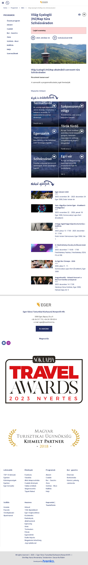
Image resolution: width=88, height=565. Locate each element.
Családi (10, 29)
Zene (9, 37)
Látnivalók (9, 469)
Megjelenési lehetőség (33, 540)
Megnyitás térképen (38, 91)
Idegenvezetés (30, 489)
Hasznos (29, 502)
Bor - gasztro (73, 469)
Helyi (9, 49)
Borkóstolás (71, 478)
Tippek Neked (30, 491)
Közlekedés (29, 515)
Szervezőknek (12, 53)
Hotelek (6, 507)
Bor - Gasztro (12, 33)
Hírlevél (27, 507)
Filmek (27, 532)
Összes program (13, 21)
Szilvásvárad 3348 (65, 38)
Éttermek (70, 475)
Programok (14, 8)
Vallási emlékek (30, 486)
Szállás (7, 502)
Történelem (29, 529)
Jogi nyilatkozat (30, 543)
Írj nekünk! (44, 329)
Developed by (44, 561)
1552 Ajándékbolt (31, 510)
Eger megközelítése (32, 513)
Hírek (26, 527)
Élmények (29, 469)
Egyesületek (29, 535)
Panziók (7, 510)
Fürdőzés (28, 475)
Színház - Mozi (12, 41)
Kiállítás (10, 45)
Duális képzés (30, 538)
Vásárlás (28, 478)
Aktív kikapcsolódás (32, 480)
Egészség (28, 524)
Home (5, 8)
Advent (10, 25)
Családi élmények (31, 483)
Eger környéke (9, 486)
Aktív (22, 8)
